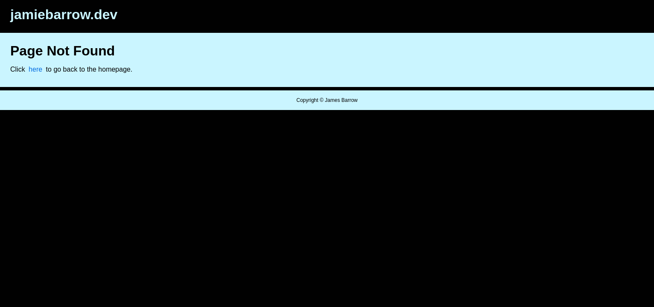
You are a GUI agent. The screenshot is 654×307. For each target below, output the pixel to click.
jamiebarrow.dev (63, 14)
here (35, 69)
